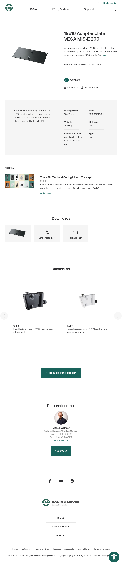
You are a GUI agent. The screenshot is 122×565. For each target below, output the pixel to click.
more (103, 54)
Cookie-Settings (42, 548)
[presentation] (4, 316)
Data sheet (71, 88)
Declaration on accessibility (63, 548)
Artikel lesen (46, 193)
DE (99, 3)
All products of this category (61, 372)
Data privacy (27, 548)
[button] (47, 352)
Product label (89, 88)
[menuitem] (43, 7)
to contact (61, 450)
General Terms (84, 548)
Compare (75, 80)
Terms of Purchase (102, 548)
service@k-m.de (61, 440)
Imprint (15, 548)
